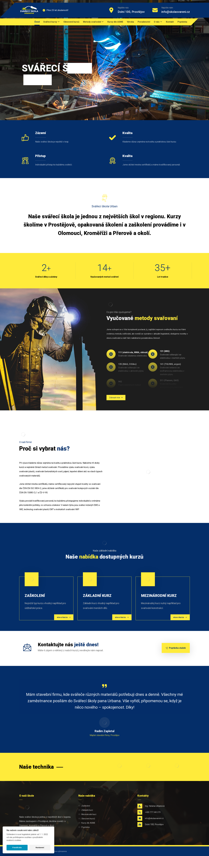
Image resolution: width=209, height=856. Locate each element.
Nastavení (40, 848)
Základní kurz (85, 810)
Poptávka (84, 827)
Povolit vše (17, 848)
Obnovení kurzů (86, 818)
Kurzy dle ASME (86, 823)
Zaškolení (84, 806)
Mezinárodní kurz (87, 814)
